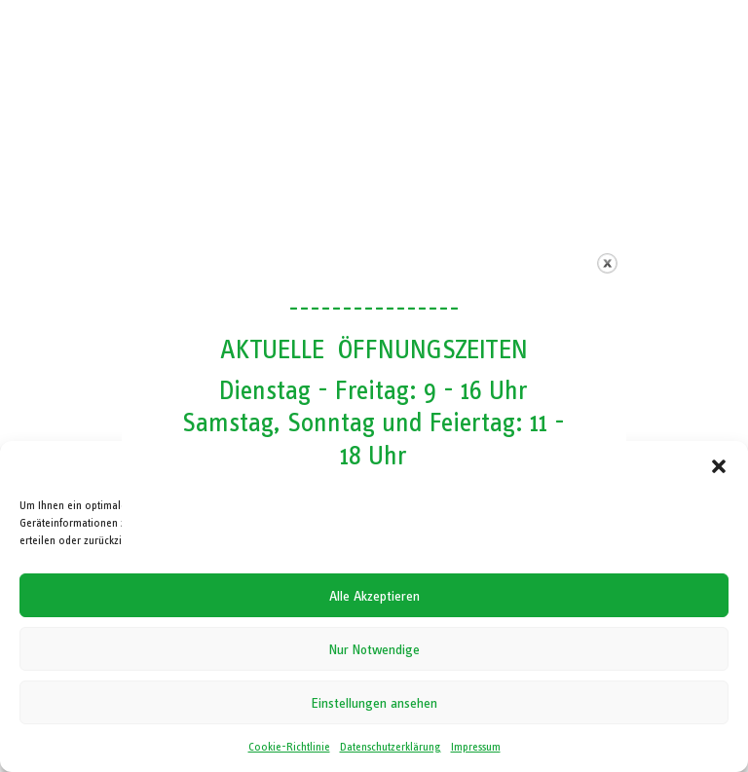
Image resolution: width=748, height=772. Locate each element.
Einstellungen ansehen (374, 703)
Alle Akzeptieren (374, 596)
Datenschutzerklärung (390, 747)
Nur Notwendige (374, 649)
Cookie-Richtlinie (289, 747)
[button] (719, 466)
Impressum (476, 747)
